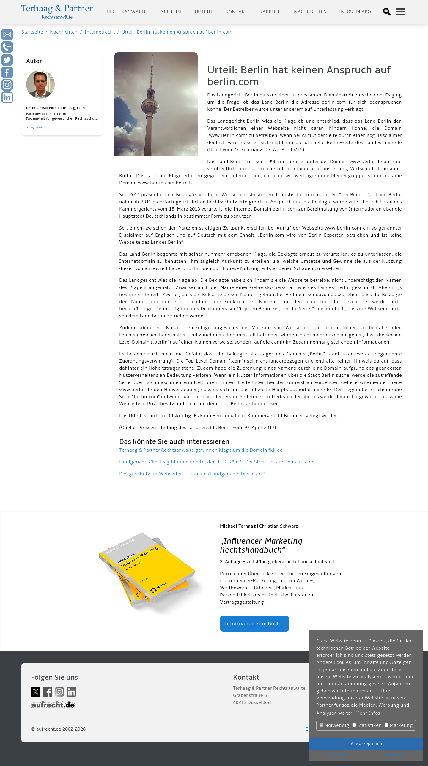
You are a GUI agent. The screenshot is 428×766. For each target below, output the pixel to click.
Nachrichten (310, 12)
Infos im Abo (355, 12)
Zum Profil (34, 128)
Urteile (204, 12)
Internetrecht (99, 32)
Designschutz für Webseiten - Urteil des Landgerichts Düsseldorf (192, 474)
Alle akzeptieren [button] (366, 743)
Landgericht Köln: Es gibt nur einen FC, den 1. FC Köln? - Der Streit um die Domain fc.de (216, 462)
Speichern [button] (337, 755)
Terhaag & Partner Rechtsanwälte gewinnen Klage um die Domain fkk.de (201, 450)
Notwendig (334, 725)
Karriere (270, 12)
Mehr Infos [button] (367, 713)
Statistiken (367, 725)
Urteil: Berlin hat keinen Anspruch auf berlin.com (177, 32)
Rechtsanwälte (127, 12)
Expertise (170, 12)
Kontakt (237, 12)
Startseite (32, 32)
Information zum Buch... (254, 624)
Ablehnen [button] (395, 755)
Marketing (399, 725)
